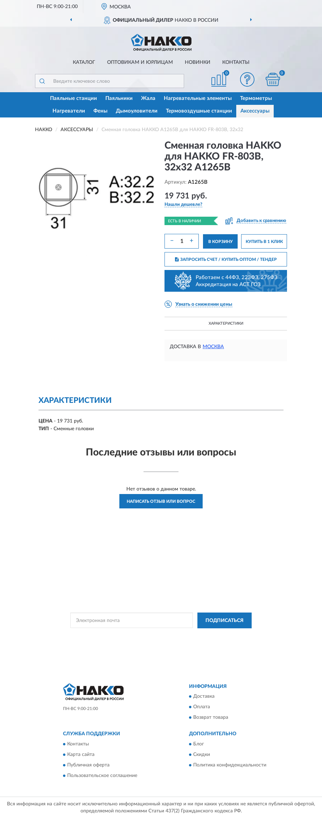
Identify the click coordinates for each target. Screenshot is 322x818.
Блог (198, 744)
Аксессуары (255, 111)
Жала (148, 98)
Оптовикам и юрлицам (140, 62)
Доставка (204, 696)
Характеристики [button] (226, 323)
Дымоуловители (137, 111)
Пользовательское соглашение (102, 775)
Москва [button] (213, 346)
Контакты (236, 62)
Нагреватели (68, 111)
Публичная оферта (88, 765)
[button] (247, 79)
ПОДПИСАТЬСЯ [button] (224, 620)
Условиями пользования (154, 642)
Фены (100, 111)
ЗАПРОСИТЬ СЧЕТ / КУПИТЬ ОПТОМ (226, 259)
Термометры (256, 98)
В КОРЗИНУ (220, 241)
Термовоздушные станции (199, 111)
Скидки (201, 754)
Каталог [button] (84, 62)
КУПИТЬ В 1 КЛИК (264, 241)
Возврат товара (210, 717)
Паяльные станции (73, 98)
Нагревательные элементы (198, 98)
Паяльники (119, 98)
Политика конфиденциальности (229, 765)
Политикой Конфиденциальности (195, 636)
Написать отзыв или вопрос (161, 501)
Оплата (201, 707)
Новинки (197, 62)
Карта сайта (80, 754)
